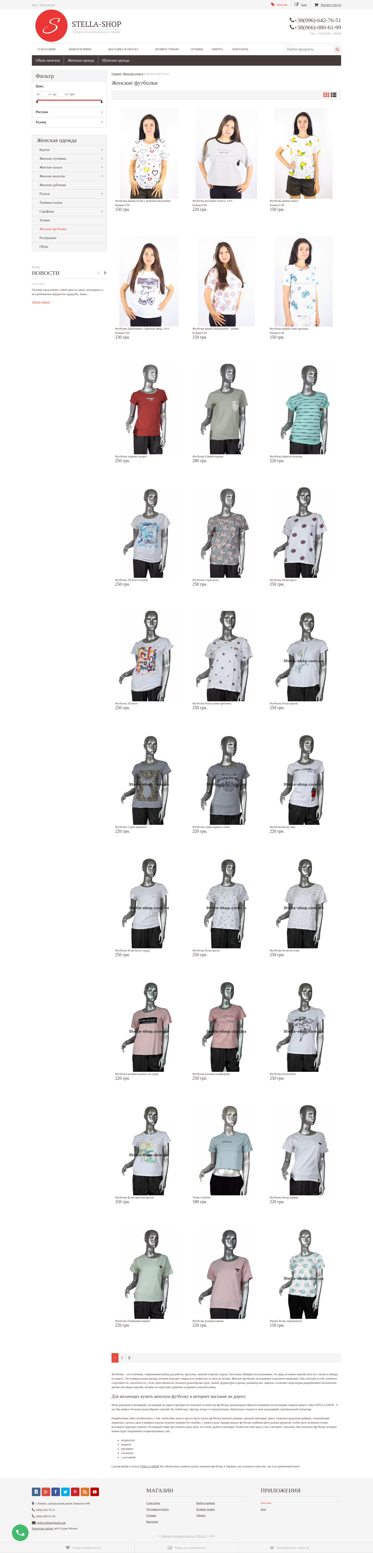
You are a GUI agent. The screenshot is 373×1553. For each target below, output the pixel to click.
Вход (35, 4)
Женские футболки (52, 229)
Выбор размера (80, 49)
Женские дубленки (52, 185)
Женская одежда (81, 60)
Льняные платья (50, 202)
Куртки (44, 150)
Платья (44, 194)
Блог (263, 1509)
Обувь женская (48, 60)
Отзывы (197, 49)
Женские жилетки (52, 176)
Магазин (266, 1503)
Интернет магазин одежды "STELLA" (184, 1536)
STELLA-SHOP (149, 1466)
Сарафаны (46, 211)
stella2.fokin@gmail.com (51, 1522)
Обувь (43, 246)
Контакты (240, 49)
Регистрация (47, 4)
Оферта (217, 49)
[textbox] (308, 49)
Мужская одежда (115, 60)
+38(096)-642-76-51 (317, 20)
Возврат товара (167, 49)
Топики (44, 220)
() (83, 1548)
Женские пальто (50, 167)
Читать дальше (41, 302)
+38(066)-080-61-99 (317, 27)
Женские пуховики (52, 158)
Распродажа (47, 238)
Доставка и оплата (123, 49)
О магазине (47, 49)
